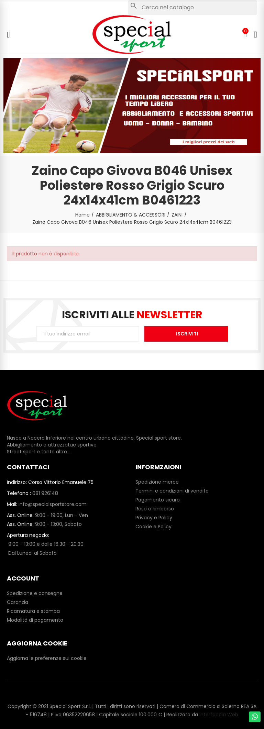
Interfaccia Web (218, 714)
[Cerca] (192, 7)
